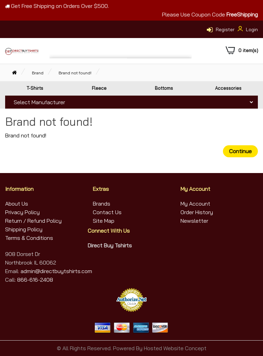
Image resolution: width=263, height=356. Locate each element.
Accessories (228, 88)
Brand (37, 72)
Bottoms (164, 88)
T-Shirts (35, 88)
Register (225, 29)
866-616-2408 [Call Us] (35, 279)
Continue (240, 151)
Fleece (99, 88)
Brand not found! (75, 72)
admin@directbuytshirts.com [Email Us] (55, 271)
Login (247, 29)
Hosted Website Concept (175, 348)
